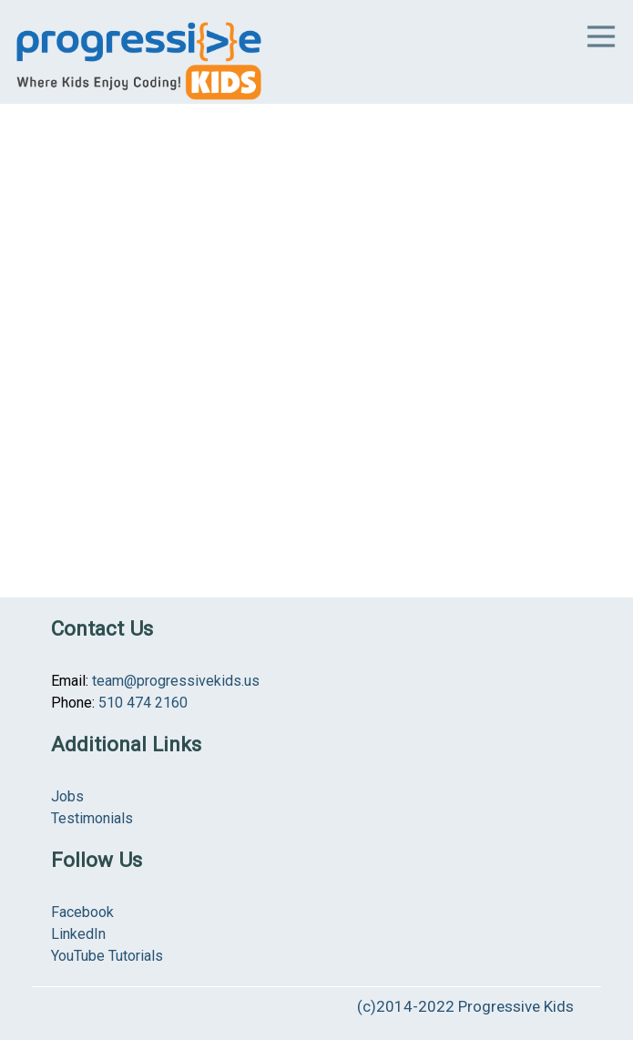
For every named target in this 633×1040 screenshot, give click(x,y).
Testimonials (92, 818)
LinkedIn (78, 934)
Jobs (67, 796)
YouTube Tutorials (107, 955)
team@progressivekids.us (176, 680)
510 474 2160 (143, 702)
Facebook (82, 912)
